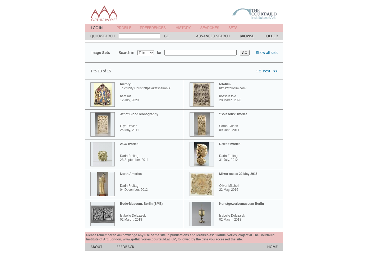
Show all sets (267, 52)
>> (275, 71)
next (266, 71)
